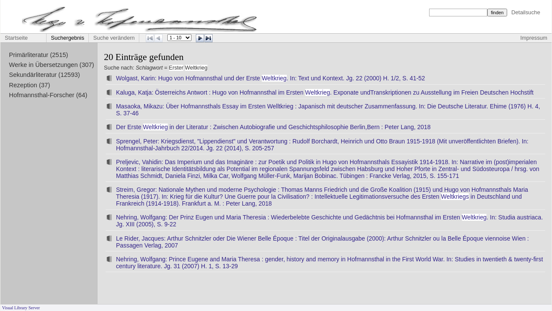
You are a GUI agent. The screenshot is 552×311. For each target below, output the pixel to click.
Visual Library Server (21, 307)
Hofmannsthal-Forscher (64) (48, 95)
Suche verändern (114, 38)
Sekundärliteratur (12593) (44, 74)
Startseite (16, 38)
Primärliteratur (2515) (38, 54)
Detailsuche (525, 12)
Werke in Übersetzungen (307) (51, 64)
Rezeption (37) (29, 85)
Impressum (534, 38)
